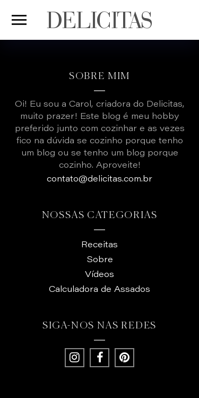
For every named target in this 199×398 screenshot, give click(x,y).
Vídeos (99, 275)
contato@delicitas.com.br (99, 179)
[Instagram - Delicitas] (74, 357)
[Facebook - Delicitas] (99, 357)
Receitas (99, 245)
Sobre (99, 260)
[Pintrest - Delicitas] (124, 357)
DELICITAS (99, 20)
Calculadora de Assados (99, 289)
